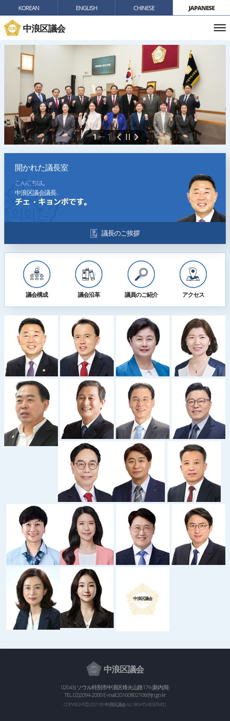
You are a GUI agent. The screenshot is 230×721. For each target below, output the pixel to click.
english (86, 8)
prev (119, 137)
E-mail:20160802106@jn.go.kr (134, 695)
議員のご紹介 (141, 295)
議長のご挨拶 (120, 233)
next (136, 137)
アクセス (193, 295)
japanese (201, 8)
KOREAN (28, 8)
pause (127, 137)
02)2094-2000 (87, 695)
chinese (144, 8)
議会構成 (37, 295)
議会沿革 (89, 295)
